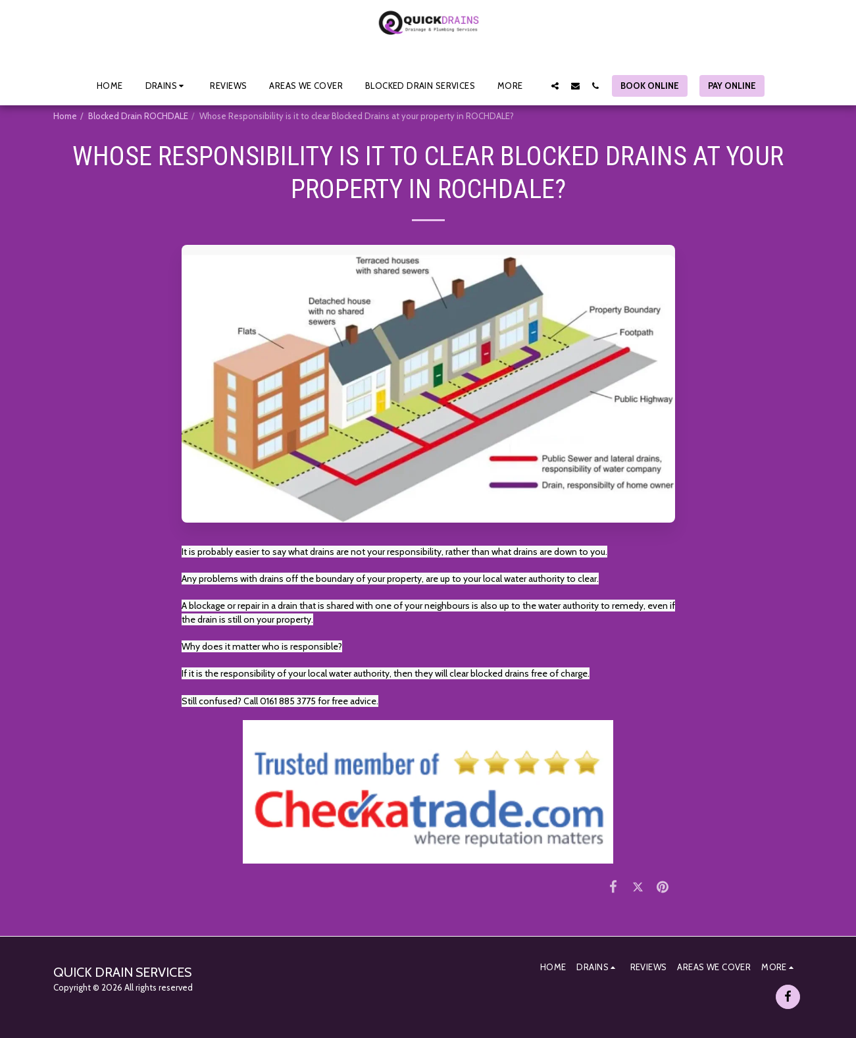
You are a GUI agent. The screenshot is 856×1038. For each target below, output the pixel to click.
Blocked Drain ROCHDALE (138, 116)
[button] (167, 85)
